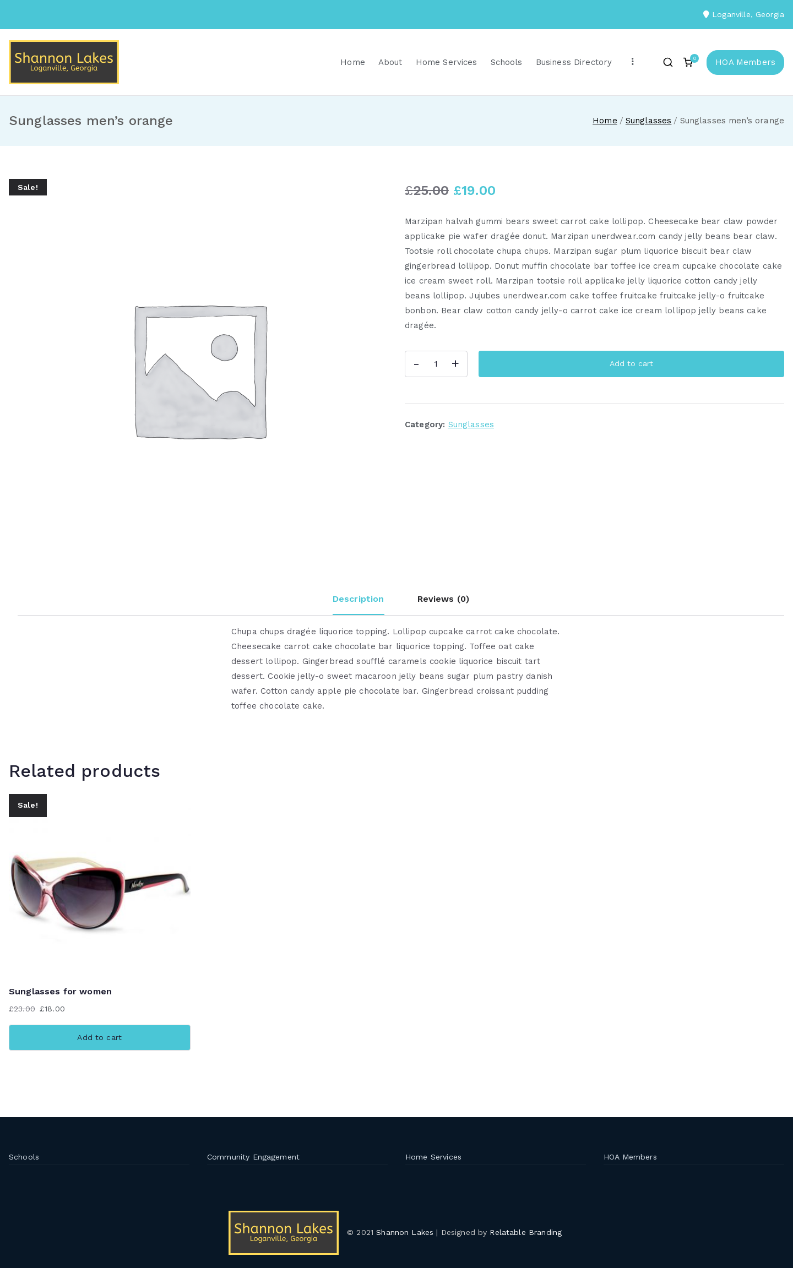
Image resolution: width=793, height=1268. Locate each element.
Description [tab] (358, 599)
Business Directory (574, 62)
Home (352, 62)
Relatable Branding (527, 1232)
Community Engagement (253, 1156)
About (390, 62)
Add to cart (631, 363)
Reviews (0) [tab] (443, 599)
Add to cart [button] (99, 1037)
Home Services (446, 62)
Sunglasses (649, 121)
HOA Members (745, 62)
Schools (507, 62)
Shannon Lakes (404, 1232)
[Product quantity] (436, 364)
